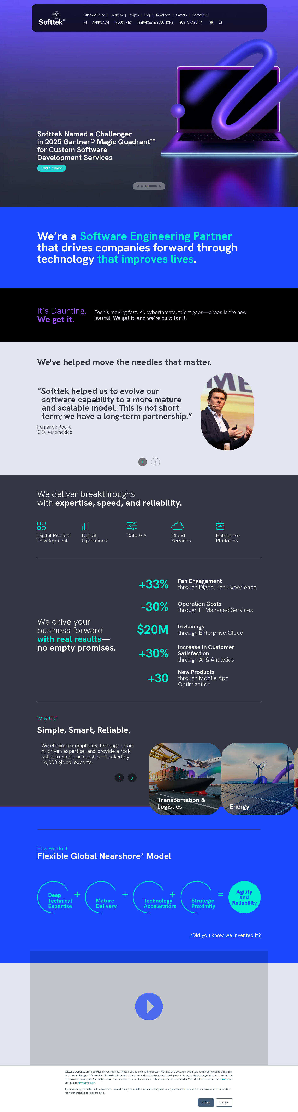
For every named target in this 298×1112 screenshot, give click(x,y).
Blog (147, 15)
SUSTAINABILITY (190, 22)
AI (85, 22)
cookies (223, 1079)
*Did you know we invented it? (225, 935)
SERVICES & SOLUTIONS (155, 22)
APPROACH (100, 22)
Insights (134, 15)
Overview (117, 15)
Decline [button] (224, 1102)
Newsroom (163, 15)
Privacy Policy (87, 1083)
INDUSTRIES (123, 22)
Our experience (94, 15)
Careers (181, 15)
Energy (239, 807)
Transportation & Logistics (181, 803)
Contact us (200, 15)
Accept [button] (206, 1102)
